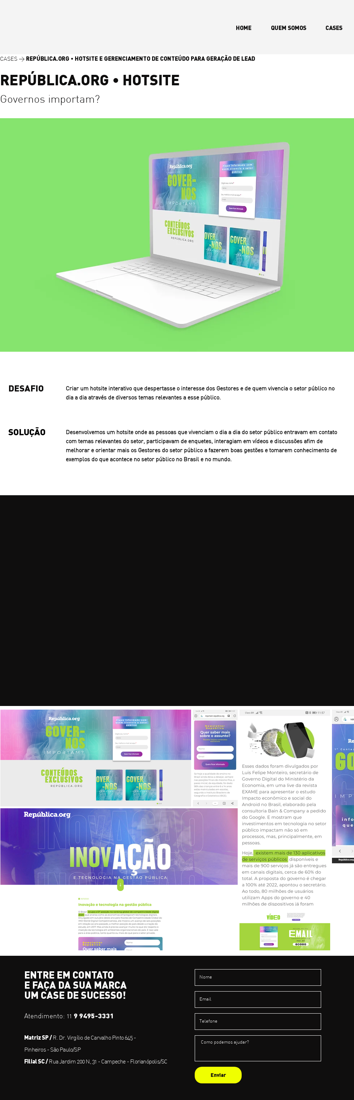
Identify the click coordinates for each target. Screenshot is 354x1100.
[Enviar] (218, 1075)
